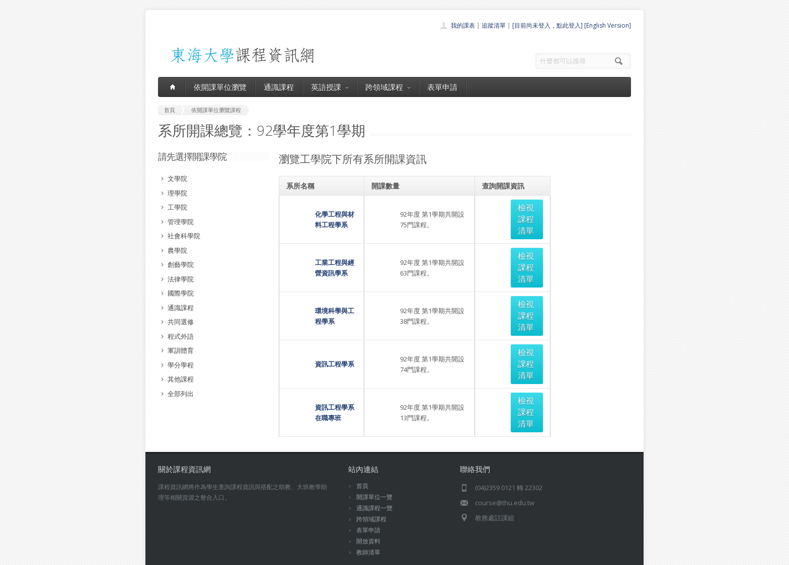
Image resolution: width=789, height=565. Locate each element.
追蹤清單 (494, 25)
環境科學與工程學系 (315, 257)
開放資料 (368, 505)
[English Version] (607, 25)
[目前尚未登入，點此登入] (547, 25)
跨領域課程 (387, 87)
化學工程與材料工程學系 (322, 207)
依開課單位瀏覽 (220, 87)
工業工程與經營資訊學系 (322, 232)
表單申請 (442, 87)
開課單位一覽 (374, 461)
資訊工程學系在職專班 (319, 308)
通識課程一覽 (374, 472)
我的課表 (463, 25)
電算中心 (295, 544)
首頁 (362, 450)
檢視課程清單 (516, 207)
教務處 (327, 544)
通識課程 (279, 87)
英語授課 (329, 87)
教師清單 (368, 516)
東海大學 (166, 544)
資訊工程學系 (306, 283)
